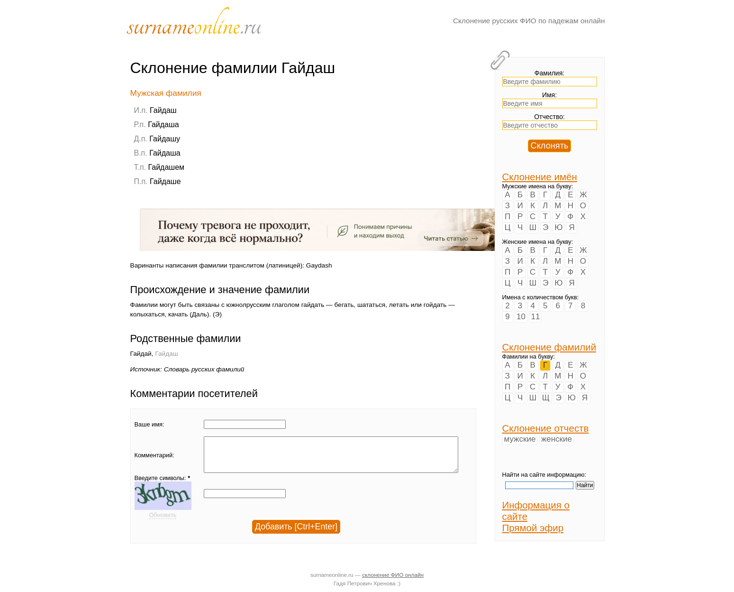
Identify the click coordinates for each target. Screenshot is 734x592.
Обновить (163, 522)
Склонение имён (539, 176)
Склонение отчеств (545, 428)
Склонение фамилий (549, 347)
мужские (520, 439)
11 (535, 316)
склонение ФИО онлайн (393, 575)
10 (521, 316)
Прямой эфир (533, 527)
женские (556, 439)
